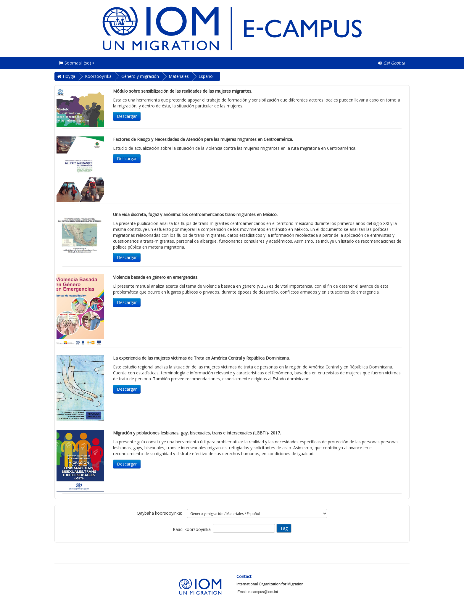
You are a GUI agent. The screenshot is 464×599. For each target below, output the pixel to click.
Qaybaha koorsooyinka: (159, 513)
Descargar (127, 116)
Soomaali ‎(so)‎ (77, 63)
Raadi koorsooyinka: (193, 529)
